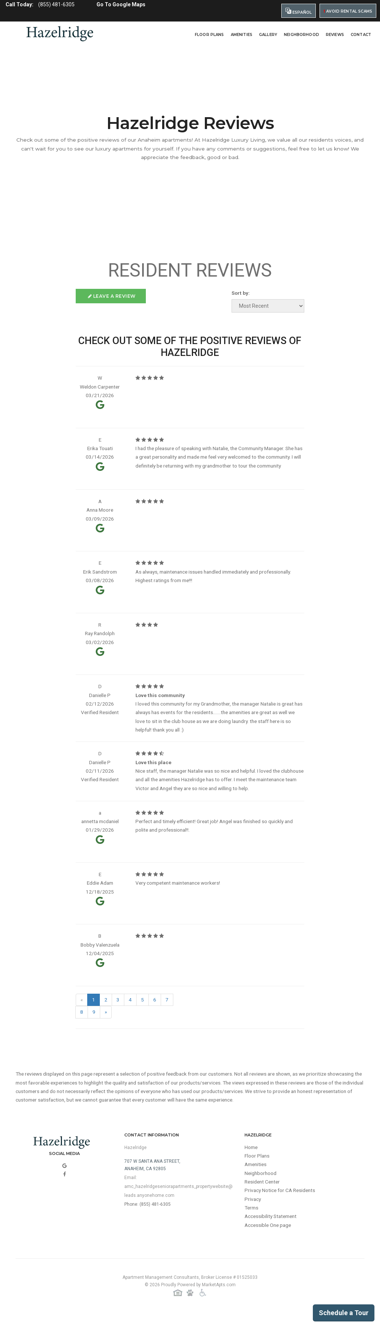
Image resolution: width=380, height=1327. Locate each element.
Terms (252, 1221)
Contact (361, 34)
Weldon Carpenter (100, 387)
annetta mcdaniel (100, 829)
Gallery (268, 34)
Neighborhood (301, 34)
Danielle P (99, 701)
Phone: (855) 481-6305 (147, 1215)
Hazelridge (135, 1159)
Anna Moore (99, 513)
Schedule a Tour (343, 1313)
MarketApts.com (219, 1297)
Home (252, 1159)
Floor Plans (209, 34)
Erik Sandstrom (100, 575)
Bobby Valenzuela (100, 955)
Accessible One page (269, 1239)
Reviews (335, 34)
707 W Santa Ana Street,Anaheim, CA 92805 (152, 1176)
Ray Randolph (100, 638)
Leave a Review (112, 296)
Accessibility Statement (272, 1230)
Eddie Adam (100, 892)
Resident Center (263, 1195)
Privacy (253, 1212)
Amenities (241, 34)
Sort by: (240, 293)
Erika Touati (100, 450)
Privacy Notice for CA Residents (281, 1203)
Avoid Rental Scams (348, 11)
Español (298, 11)
